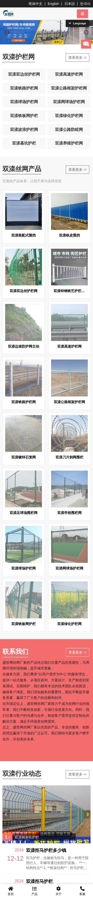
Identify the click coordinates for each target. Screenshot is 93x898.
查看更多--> (77, 58)
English (53, 4)
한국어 (85, 4)
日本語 (69, 4)
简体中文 (35, 4)
